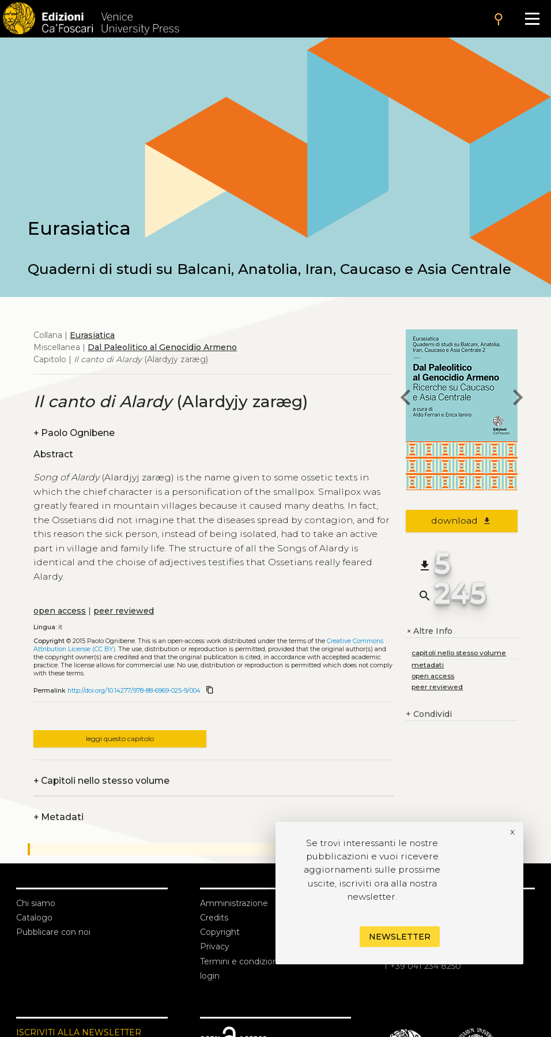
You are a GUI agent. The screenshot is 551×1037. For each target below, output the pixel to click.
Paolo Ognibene (74, 433)
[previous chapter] (406, 399)
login (210, 976)
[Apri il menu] (532, 18)
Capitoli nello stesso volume (101, 781)
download (461, 520)
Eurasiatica (92, 335)
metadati (428, 664)
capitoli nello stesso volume (459, 652)
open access (59, 611)
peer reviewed (123, 611)
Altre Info (429, 631)
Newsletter (400, 936)
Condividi (429, 714)
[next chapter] (517, 399)
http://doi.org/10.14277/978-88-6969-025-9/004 (134, 690)
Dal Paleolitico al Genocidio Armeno (162, 347)
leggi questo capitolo (120, 738)
